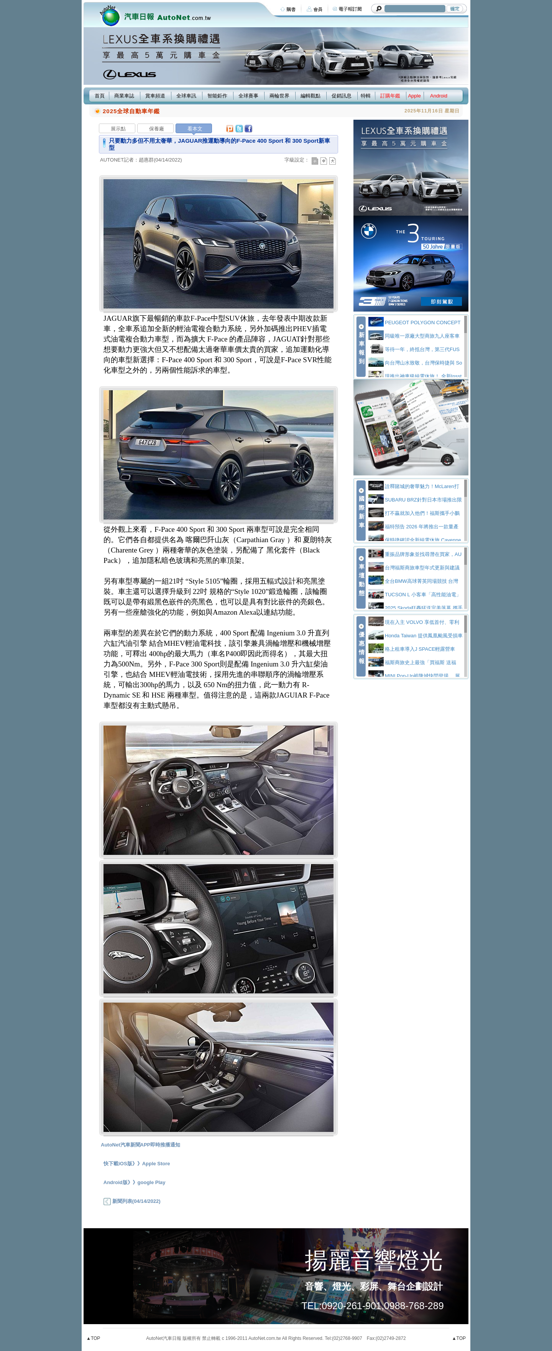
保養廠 (156, 129)
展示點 (118, 129)
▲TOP (93, 1338)
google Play (152, 1182)
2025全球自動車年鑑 (131, 111)
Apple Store (156, 1163)
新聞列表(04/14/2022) (132, 1201)
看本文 (194, 129)
